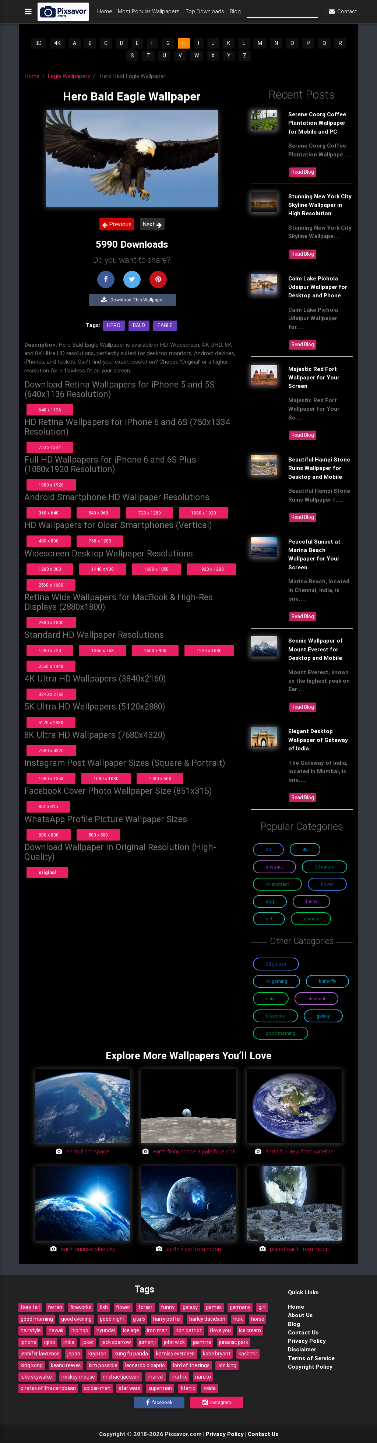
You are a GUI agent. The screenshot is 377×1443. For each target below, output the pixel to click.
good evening (76, 1319)
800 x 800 (49, 835)
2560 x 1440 (51, 666)
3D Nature (324, 867)
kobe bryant (216, 1353)
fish (103, 1307)
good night (112, 1319)
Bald (139, 325)
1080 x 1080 (106, 778)
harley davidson (207, 1319)
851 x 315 (48, 806)
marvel (155, 1376)
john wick (174, 1342)
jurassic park (233, 1342)
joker (88, 1342)
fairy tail (30, 1307)
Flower (327, 884)
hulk (238, 1319)
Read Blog (303, 172)
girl (261, 1307)
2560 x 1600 (51, 585)
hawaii (56, 1330)
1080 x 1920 (51, 485)
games (214, 1307)
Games (311, 919)
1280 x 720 (50, 650)
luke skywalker (37, 1376)
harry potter (167, 1319)
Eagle (165, 325)
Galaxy (323, 1016)
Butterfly (327, 981)
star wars (129, 1388)
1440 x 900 (102, 569)
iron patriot (189, 1330)
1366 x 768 (102, 650)
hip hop (79, 1330)
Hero (113, 325)
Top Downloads (205, 13)
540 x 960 (98, 513)
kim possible (103, 1365)
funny (168, 1307)
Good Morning (280, 1033)
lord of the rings (191, 1365)
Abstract (274, 867)
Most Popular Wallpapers (149, 13)
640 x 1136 (50, 410)
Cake (271, 998)
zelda (209, 1388)
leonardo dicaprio (145, 1365)
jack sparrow (116, 1342)
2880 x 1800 (51, 622)
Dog (270, 901)
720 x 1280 (149, 513)
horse (257, 1319)
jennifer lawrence (40, 1353)
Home (104, 13)
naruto (203, 1376)
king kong (32, 1365)
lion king (227, 1365)
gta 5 (139, 1319)
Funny (311, 901)
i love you (220, 1330)
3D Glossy (276, 964)
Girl (269, 919)
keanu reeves (66, 1365)
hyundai (105, 1330)
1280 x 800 (50, 569)
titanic (187, 1388)
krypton (97, 1353)
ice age (131, 1330)
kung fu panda (131, 1353)
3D (38, 43)
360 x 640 (49, 513)
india (68, 1342)
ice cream (250, 1330)
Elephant (316, 998)
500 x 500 (98, 835)
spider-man (97, 1388)
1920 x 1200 (211, 569)
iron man (157, 1330)
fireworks (80, 1307)
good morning (37, 1319)
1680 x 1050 (156, 569)
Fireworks (275, 1016)
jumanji (147, 1342)
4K (57, 43)
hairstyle (30, 1330)
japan (73, 1353)
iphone (28, 1342)
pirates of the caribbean (48, 1388)
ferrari (55, 1307)
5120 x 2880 (51, 722)
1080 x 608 (160, 778)
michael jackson (121, 1376)
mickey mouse (78, 1376)
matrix (179, 1376)
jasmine (202, 1342)
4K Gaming (276, 981)
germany (240, 1307)
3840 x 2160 (51, 694)
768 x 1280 (100, 541)
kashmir (248, 1353)
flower (123, 1307)
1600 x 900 (155, 650)
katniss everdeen (175, 1353)
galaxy (190, 1307)
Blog (235, 13)
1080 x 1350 (51, 778)
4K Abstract (277, 884)
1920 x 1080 (209, 650)
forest (145, 1307)
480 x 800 (49, 541)
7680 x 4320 (51, 750)
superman (160, 1388)
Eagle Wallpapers (68, 75)
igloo (49, 1342)
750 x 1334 (50, 447)
